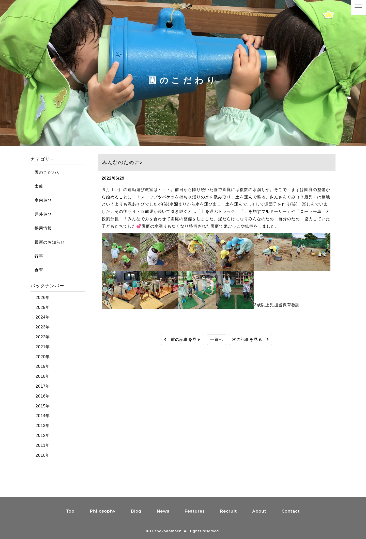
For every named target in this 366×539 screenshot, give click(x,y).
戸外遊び (41, 214)
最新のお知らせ (47, 242)
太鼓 (36, 186)
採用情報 (41, 228)
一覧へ (216, 339)
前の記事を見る (182, 339)
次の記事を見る (250, 339)
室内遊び (41, 200)
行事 (36, 256)
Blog (136, 511)
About (259, 511)
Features (195, 511)
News (163, 511)
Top (70, 511)
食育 (36, 270)
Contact (291, 511)
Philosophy (102, 511)
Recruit (228, 511)
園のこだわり (45, 172)
